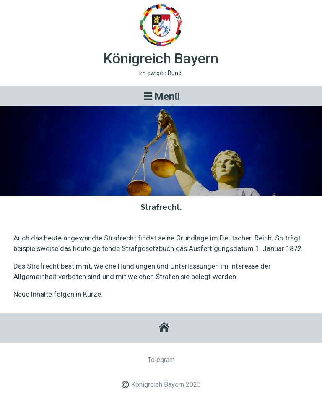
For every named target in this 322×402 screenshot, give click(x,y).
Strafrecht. (161, 207)
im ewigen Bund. (161, 73)
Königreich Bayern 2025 (166, 385)
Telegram (161, 360)
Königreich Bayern (161, 58)
